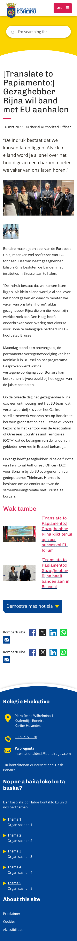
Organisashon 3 (20, 854)
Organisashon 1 (20, 822)
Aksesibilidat (13, 929)
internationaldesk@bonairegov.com (43, 753)
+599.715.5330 (26, 737)
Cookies (9, 921)
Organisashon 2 (20, 838)
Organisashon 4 (20, 870)
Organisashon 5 (20, 886)
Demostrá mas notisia (29, 606)
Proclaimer (11, 913)
